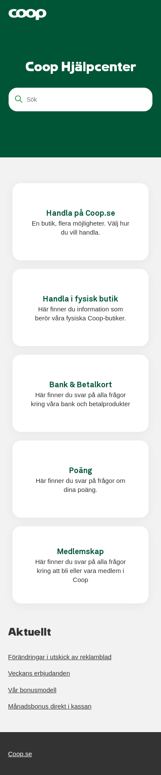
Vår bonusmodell (32, 690)
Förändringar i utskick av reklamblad (60, 656)
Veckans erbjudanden (39, 673)
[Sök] (80, 99)
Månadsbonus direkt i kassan (49, 706)
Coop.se (20, 753)
